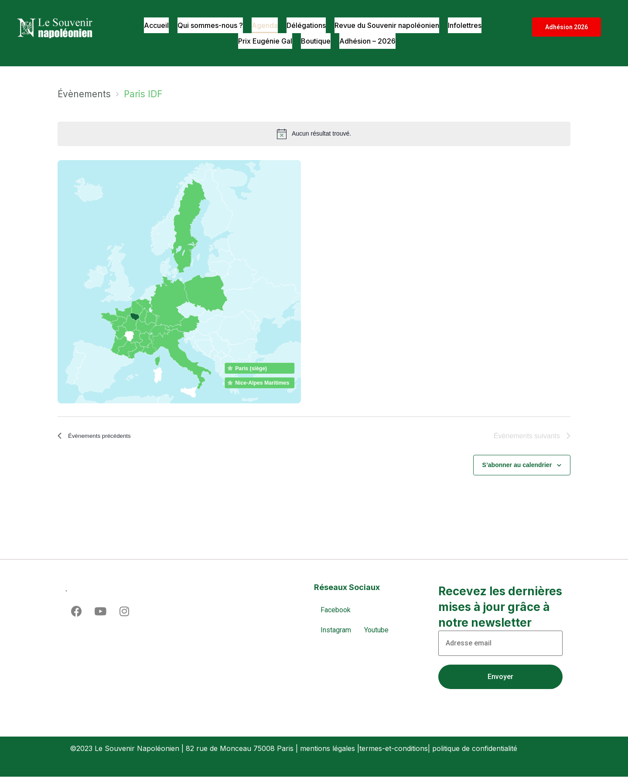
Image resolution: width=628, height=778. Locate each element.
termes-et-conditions (393, 749)
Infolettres (470, 25)
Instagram (336, 631)
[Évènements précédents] (100, 436)
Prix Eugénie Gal (263, 41)
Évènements (84, 94)
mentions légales (327, 749)
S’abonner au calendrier (517, 466)
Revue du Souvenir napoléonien (388, 25)
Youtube (376, 631)
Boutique (315, 41)
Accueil (150, 25)
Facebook (336, 611)
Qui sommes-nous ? (206, 25)
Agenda (262, 25)
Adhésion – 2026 (369, 41)
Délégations (305, 25)
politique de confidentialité (474, 749)
